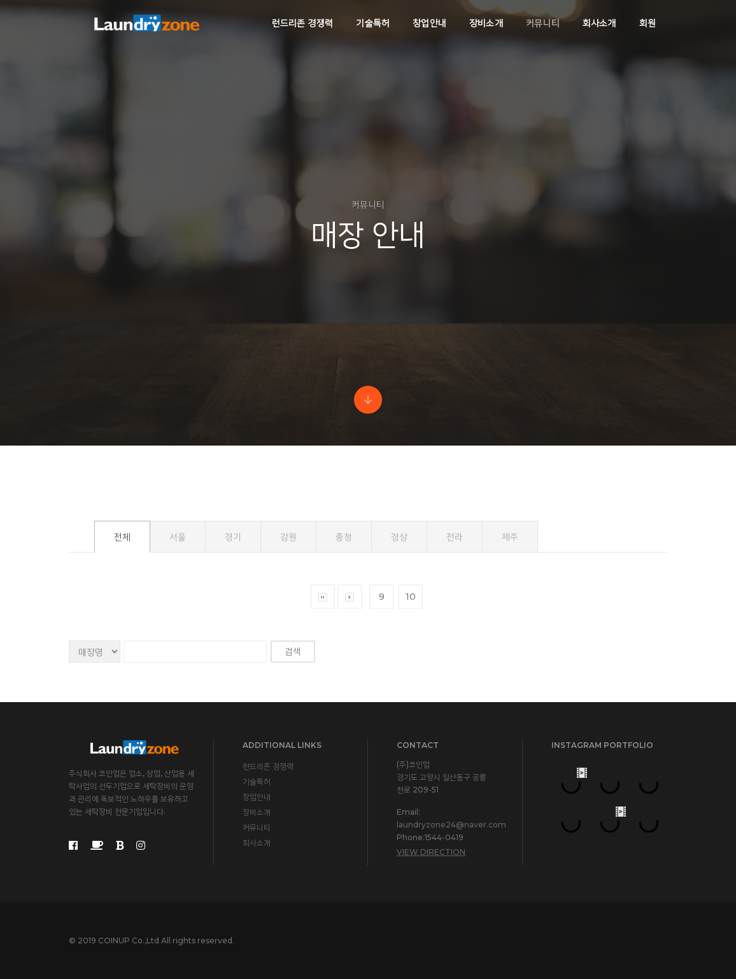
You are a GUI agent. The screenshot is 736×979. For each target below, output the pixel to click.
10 (411, 652)
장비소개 (486, 23)
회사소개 (599, 23)
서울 (177, 592)
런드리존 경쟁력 (303, 23)
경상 (399, 592)
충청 (344, 592)
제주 (510, 592)
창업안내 (429, 23)
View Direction (431, 852)
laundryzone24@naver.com (451, 824)
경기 (233, 592)
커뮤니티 (543, 23)
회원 (647, 23)
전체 (122, 592)
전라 (454, 592)
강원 (288, 592)
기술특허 (373, 23)
